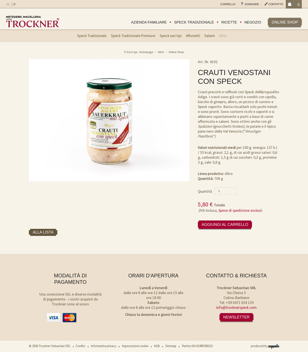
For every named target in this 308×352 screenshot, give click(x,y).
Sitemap (170, 346)
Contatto (275, 4)
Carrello (228, 4)
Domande (252, 4)
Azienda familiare (149, 22)
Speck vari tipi (171, 35)
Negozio (252, 22)
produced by (265, 346)
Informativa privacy (103, 346)
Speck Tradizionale (92, 35)
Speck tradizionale (194, 22)
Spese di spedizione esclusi (239, 210)
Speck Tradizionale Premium (133, 35)
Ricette (229, 22)
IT (14, 4)
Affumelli (193, 35)
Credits (80, 346)
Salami (209, 35)
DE (8, 4)
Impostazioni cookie (135, 346)
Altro (223, 35)
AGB (157, 346)
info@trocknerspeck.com (236, 307)
